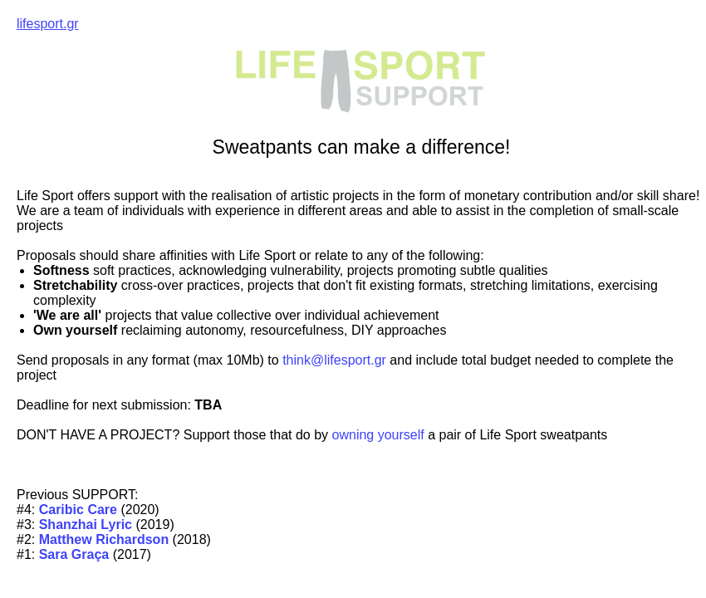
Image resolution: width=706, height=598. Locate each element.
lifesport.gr (48, 24)
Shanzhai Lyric (85, 524)
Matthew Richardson (104, 539)
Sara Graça (74, 554)
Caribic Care (80, 509)
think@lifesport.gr (334, 360)
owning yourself (376, 435)
